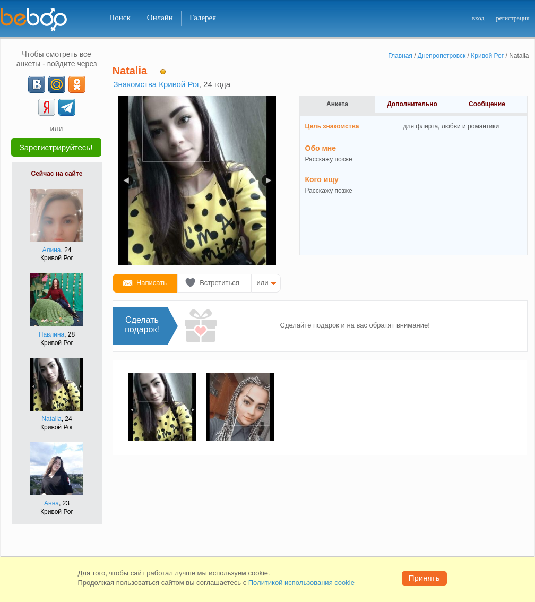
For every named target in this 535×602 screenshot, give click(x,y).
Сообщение (487, 104)
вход (478, 18)
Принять (424, 577)
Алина (51, 250)
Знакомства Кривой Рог (156, 84)
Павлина (51, 334)
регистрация (512, 18)
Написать (151, 283)
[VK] (36, 84)
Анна (51, 503)
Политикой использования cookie (301, 583)
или (263, 283)
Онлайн (160, 17)
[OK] (76, 84)
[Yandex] (46, 107)
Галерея (202, 17)
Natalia (51, 419)
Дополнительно (412, 104)
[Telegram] (66, 107)
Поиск (120, 17)
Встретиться (219, 283)
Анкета (337, 104)
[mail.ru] (56, 84)
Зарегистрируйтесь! (56, 147)
